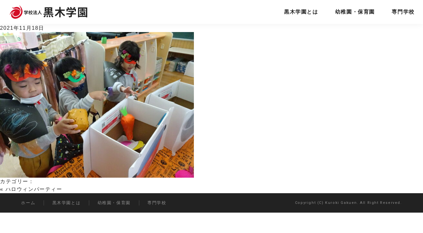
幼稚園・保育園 (355, 12)
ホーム (28, 202)
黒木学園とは (301, 12)
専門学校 (403, 12)
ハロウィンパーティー (33, 189)
